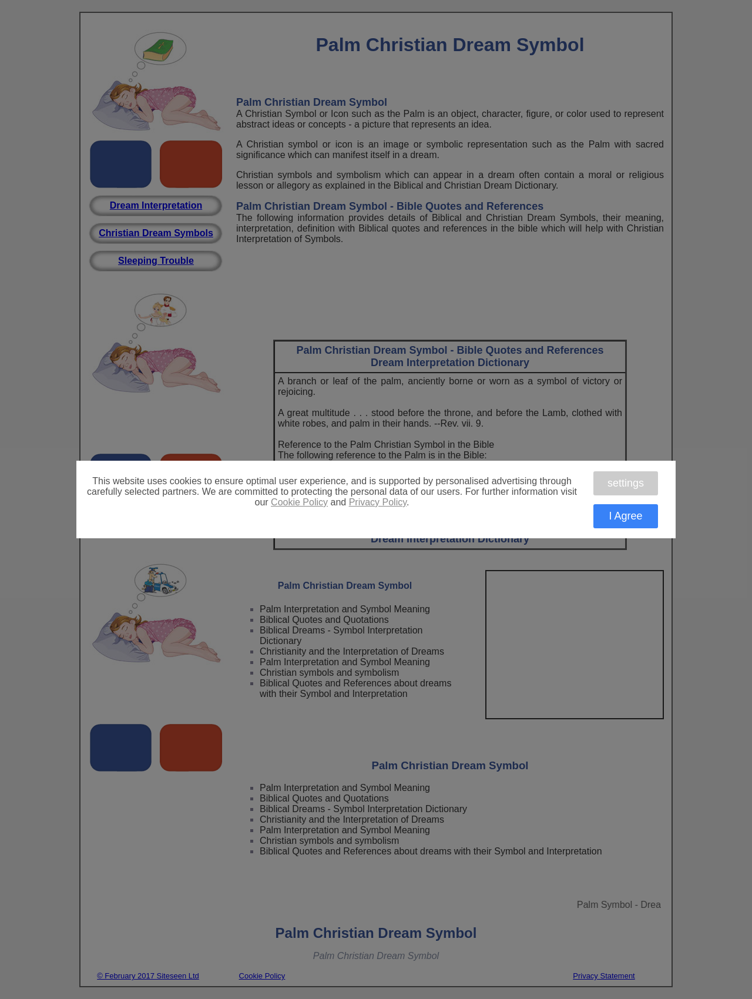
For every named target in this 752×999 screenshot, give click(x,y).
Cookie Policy (299, 502)
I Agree (625, 516)
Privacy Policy (378, 502)
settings (625, 483)
